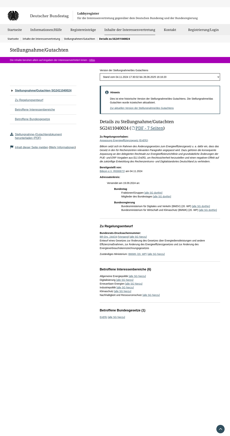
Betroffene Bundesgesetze (32, 119)
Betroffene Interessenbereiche (35, 109)
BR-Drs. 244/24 (108, 236)
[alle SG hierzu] (138, 236)
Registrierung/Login (203, 31)
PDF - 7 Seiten (147, 128)
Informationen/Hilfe (46, 31)
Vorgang (123, 236)
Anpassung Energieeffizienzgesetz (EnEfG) (124, 140)
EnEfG (103, 317)
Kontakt (170, 31)
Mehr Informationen (62, 147)
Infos (92, 60)
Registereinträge (83, 31)
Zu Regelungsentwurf (29, 100)
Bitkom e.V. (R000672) (112, 171)
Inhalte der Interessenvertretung (129, 29)
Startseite (15, 31)
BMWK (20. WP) (137, 254)
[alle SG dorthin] (153, 192)
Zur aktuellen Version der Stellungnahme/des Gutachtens (142, 108)
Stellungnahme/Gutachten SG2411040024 (43, 90)
